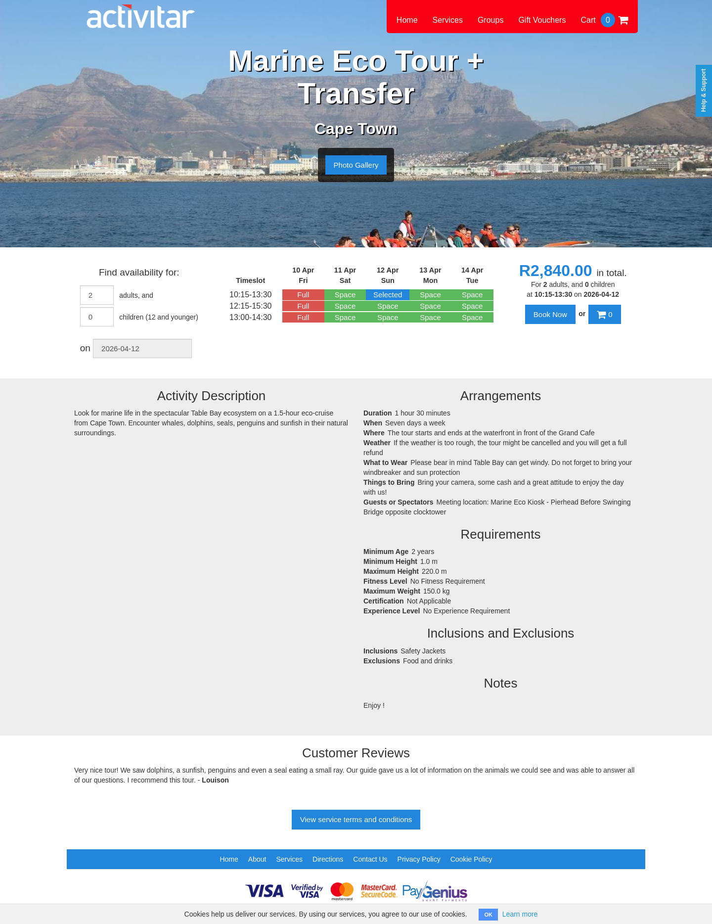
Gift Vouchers (542, 20)
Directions (327, 859)
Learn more (520, 914)
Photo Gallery (356, 165)
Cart (604, 20)
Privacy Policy (419, 859)
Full (303, 294)
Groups (490, 20)
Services (448, 20)
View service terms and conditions (356, 819)
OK (488, 915)
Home (407, 20)
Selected (387, 294)
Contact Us (370, 859)
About (257, 859)
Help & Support (703, 90)
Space (345, 294)
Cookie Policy (471, 859)
